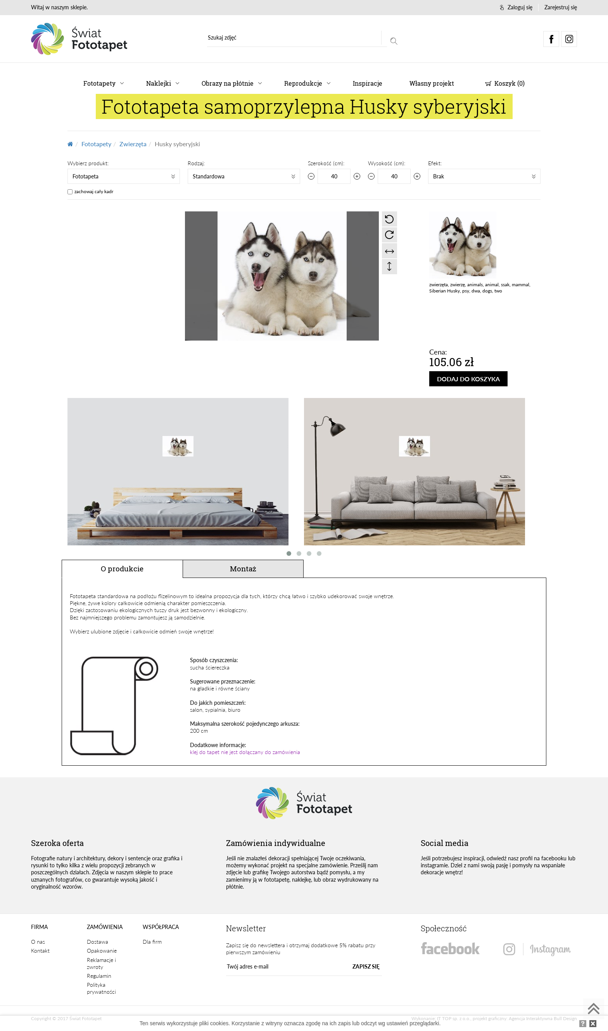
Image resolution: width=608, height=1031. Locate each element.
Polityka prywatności (101, 988)
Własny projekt (431, 83)
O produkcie (122, 568)
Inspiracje (367, 83)
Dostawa (97, 941)
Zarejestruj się (560, 7)
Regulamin (99, 975)
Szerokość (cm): (326, 163)
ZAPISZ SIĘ (366, 966)
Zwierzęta (133, 143)
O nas (38, 941)
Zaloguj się (516, 7)
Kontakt (40, 950)
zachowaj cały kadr (93, 191)
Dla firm (152, 941)
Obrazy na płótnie (228, 83)
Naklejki (158, 83)
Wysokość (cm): (386, 163)
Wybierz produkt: (88, 163)
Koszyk (505, 83)
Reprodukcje (303, 83)
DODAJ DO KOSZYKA (468, 378)
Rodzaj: (196, 163)
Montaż (243, 568)
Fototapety (99, 83)
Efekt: (435, 163)
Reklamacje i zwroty (101, 963)
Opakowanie (102, 950)
